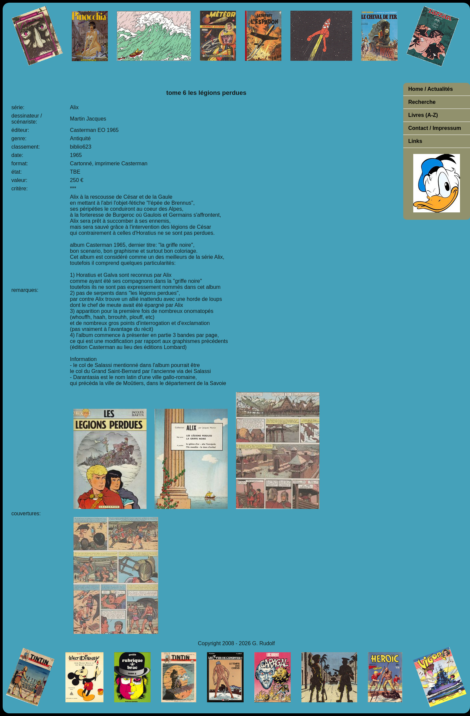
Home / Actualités (430, 89)
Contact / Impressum (434, 128)
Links (415, 141)
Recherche (422, 102)
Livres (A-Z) (423, 115)
